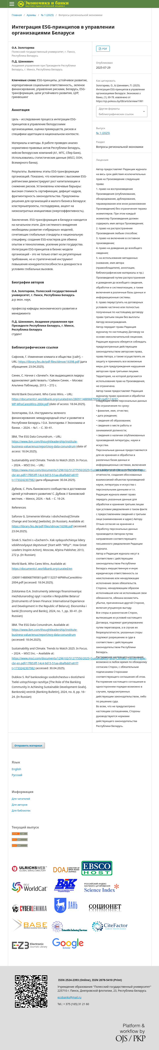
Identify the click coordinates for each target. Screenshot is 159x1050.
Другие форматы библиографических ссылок (116, 111)
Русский (17, 775)
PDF (104, 48)
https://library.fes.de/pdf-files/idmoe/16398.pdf (48, 361)
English (16, 769)
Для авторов (19, 804)
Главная (17, 15)
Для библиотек (21, 810)
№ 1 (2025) (47, 15)
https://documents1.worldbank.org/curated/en (42, 568)
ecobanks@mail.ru (69, 997)
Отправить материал (28, 745)
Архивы (31, 15)
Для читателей (21, 798)
